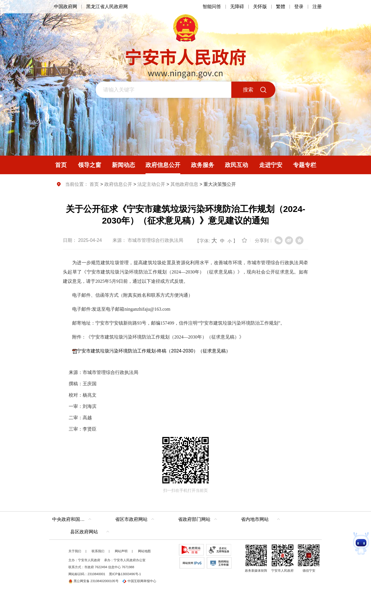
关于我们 (74, 551)
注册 (317, 6)
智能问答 (212, 6)
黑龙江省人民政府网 (107, 6)
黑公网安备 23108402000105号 (93, 581)
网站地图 (144, 551)
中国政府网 (65, 6)
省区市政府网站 (131, 519)
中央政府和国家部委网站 (73, 519)
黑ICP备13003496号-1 (125, 574)
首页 (94, 184)
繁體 (280, 6)
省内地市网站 (255, 519)
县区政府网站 (84, 531)
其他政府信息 (184, 184)
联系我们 (98, 551)
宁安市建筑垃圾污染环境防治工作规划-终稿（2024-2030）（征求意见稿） (153, 350)
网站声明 (121, 551)
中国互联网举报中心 (139, 581)
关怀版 (260, 6)
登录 (298, 6)
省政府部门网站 (194, 519)
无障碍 (237, 6)
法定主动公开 (151, 184)
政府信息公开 (118, 184)
